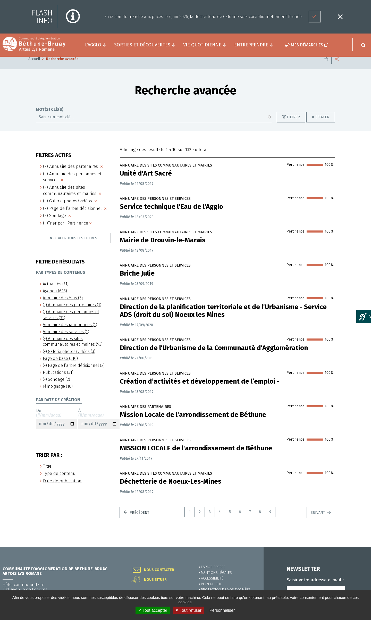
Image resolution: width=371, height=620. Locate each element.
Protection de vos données (225, 590)
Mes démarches (307, 45)
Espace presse (213, 567)
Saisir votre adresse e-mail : (315, 580)
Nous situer (155, 580)
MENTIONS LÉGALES (216, 573)
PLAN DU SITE (211, 584)
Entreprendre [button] (251, 45)
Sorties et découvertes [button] (142, 45)
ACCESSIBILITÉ (212, 578)
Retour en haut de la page (355, 546)
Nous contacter (159, 570)
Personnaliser (222, 610)
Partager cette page (337, 66)
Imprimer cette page (326, 66)
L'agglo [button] (93, 45)
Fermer (340, 16)
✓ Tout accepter (152, 610)
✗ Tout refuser (188, 610)
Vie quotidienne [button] (202, 45)
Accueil (34, 66)
